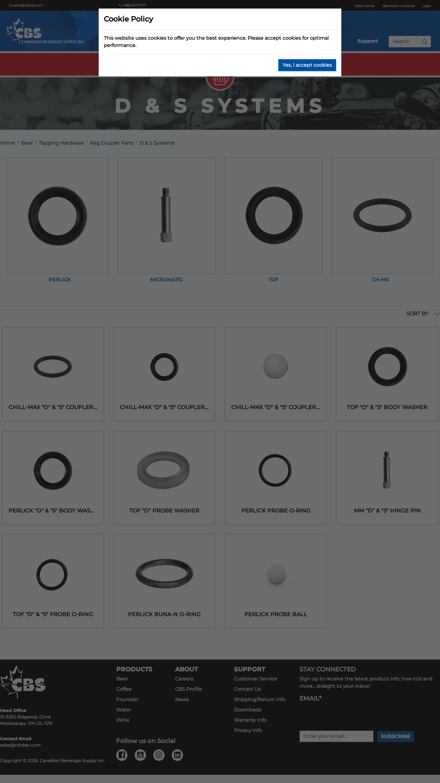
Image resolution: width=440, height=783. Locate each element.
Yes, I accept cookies (307, 65)
